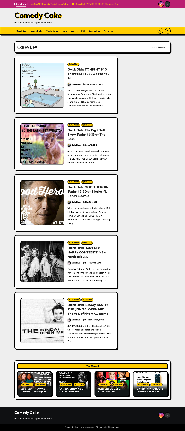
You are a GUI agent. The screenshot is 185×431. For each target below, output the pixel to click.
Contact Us (94, 31)
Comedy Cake (38, 15)
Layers (74, 31)
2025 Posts (27, 384)
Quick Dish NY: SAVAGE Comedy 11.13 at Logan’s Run (33, 391)
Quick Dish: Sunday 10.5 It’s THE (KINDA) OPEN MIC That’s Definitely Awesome (88, 309)
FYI (83, 31)
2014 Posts (74, 300)
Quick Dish (21, 31)
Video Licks (36, 31)
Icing (64, 31)
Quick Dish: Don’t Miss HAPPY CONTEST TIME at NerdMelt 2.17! (88, 252)
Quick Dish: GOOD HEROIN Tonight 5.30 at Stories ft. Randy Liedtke (88, 191)
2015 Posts (74, 125)
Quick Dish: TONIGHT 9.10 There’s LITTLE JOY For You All (88, 73)
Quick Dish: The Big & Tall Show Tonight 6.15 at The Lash (86, 134)
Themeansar (114, 427)
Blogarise (100, 427)
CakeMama (74, 84)
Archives (108, 31)
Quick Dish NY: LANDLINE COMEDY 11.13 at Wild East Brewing (150, 391)
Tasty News (52, 31)
